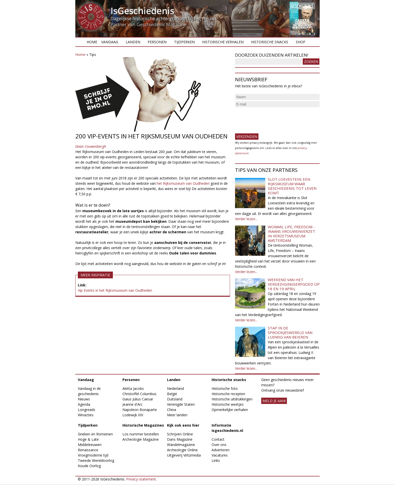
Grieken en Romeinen (95, 434)
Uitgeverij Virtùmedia (184, 455)
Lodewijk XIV (132, 415)
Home (92, 42)
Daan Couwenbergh (90, 146)
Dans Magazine (179, 439)
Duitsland (174, 399)
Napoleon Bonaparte (139, 409)
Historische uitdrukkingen (232, 399)
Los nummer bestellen (140, 434)
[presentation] (273, 118)
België (172, 393)
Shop (300, 42)
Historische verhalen (223, 42)
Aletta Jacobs (133, 388)
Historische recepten (228, 393)
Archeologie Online (182, 449)
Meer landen (177, 415)
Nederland (175, 388)
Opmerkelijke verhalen (230, 409)
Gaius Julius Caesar (137, 399)
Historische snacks (269, 42)
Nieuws (84, 399)
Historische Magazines (143, 425)
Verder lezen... (246, 218)
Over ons (219, 444)
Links (216, 460)
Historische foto (225, 388)
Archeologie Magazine (140, 439)
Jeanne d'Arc (132, 404)
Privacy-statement (141, 479)
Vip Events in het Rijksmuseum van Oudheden (115, 290)
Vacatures (220, 455)
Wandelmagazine (181, 444)
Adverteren (220, 449)
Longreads (86, 409)
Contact (218, 439)
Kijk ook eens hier (183, 425)
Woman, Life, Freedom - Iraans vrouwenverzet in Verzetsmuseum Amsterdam (291, 233)
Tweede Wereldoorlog (96, 460)
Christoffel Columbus (139, 393)
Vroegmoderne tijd (93, 455)
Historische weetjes (228, 404)
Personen (157, 42)
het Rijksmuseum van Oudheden (183, 183)
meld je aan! (274, 400)
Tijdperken (184, 42)
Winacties (85, 415)
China (171, 409)
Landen (133, 42)
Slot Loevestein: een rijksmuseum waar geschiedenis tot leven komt (292, 186)
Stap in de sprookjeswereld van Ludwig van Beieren (290, 332)
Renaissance (88, 449)
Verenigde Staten (181, 404)
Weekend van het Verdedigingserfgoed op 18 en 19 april (294, 284)
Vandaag (109, 42)
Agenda (84, 404)
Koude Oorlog (89, 465)
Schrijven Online (180, 434)
